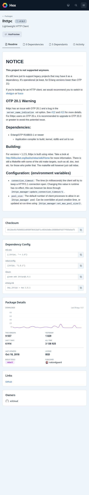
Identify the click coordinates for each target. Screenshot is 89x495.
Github (8, 381)
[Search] (76, 5)
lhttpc (7, 20)
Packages (7, 16)
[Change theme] (68, 5)
